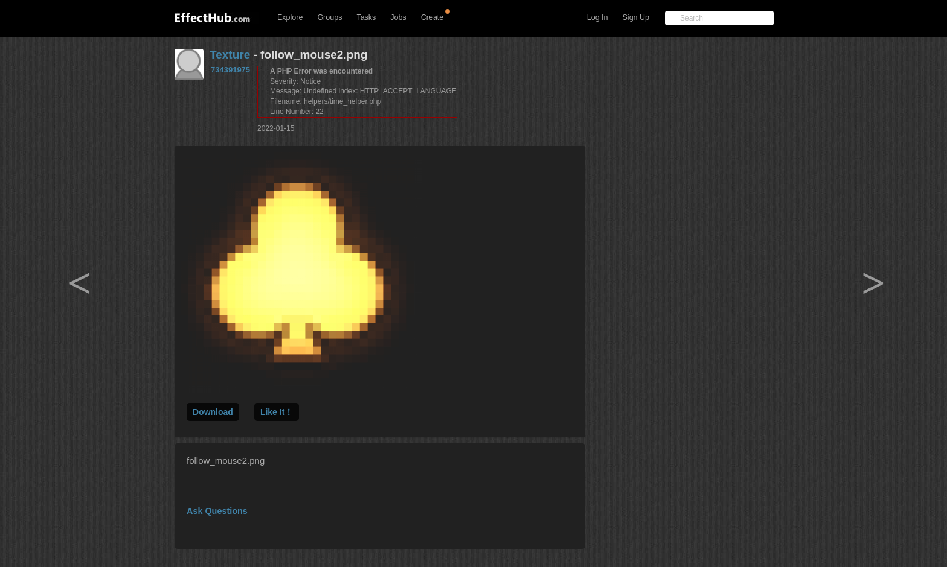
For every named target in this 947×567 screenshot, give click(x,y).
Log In (597, 17)
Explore (290, 17)
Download (213, 412)
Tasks (366, 17)
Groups (329, 17)
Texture (230, 54)
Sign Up (636, 17)
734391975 (230, 69)
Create (432, 17)
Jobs (398, 17)
